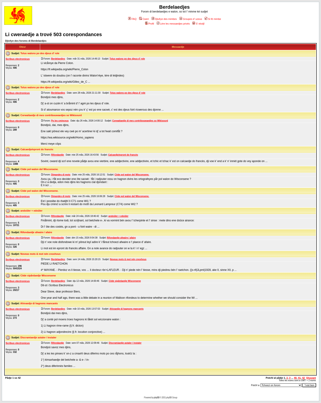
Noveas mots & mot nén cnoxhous (40, 254)
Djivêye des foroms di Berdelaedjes (25, 40)
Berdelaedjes (58, 59)
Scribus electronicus (18, 59)
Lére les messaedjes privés (173, 23)
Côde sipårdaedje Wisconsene (38, 275)
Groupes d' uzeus (190, 19)
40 (295, 377)
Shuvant (311, 377)
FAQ (132, 19)
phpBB (156, 397)
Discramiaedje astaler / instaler (38, 337)
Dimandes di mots (60, 174)
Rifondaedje (57, 155)
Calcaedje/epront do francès (36, 149)
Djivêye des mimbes (164, 19)
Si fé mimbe (213, 19)
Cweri (144, 19)
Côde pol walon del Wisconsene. (39, 169)
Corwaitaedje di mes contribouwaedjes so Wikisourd (51, 115)
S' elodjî (198, 23)
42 (303, 377)
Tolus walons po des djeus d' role (39, 53)
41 (299, 377)
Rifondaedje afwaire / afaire (36, 232)
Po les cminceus (59, 120)
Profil (149, 23)
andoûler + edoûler (31, 210)
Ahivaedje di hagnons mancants (39, 303)
